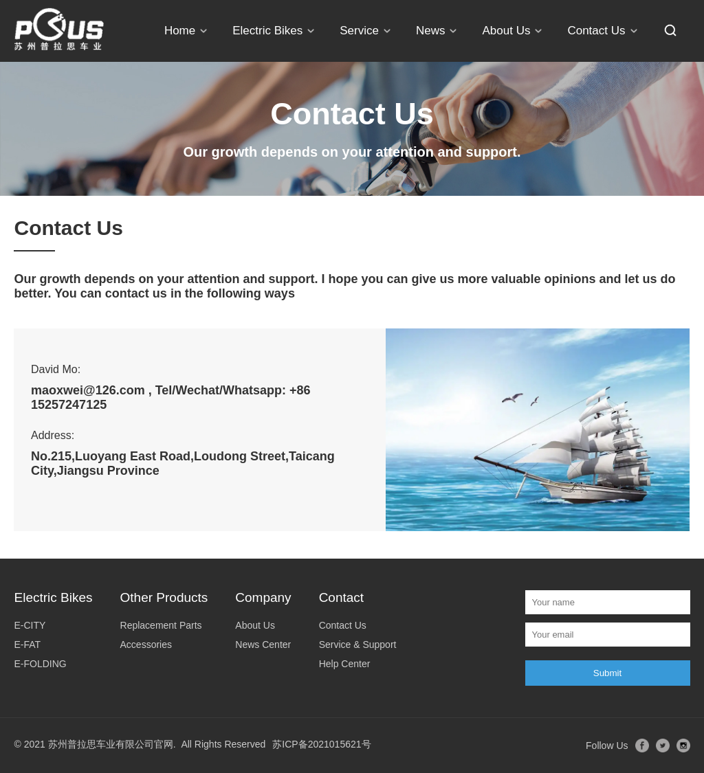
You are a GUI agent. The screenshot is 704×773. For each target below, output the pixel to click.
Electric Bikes (267, 30)
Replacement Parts (161, 625)
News (431, 30)
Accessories (146, 644)
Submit (607, 673)
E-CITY (29, 625)
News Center (263, 644)
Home (179, 30)
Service (359, 30)
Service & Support (358, 644)
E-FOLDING (40, 663)
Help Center (345, 663)
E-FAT (27, 644)
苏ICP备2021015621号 (321, 744)
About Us (506, 30)
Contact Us (596, 30)
